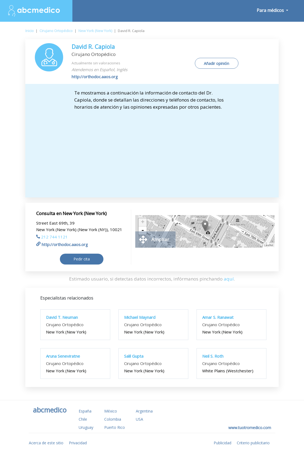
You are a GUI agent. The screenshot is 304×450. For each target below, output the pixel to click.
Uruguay (86, 427)
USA (139, 419)
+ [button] (143, 222)
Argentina (144, 411)
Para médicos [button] (271, 10)
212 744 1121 (52, 237)
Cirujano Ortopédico (56, 30)
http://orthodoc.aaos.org (95, 76)
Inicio (29, 30)
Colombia (112, 419)
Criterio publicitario (253, 442)
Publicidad (222, 442)
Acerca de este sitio (46, 442)
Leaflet (268, 245)
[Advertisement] (152, 151)
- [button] (143, 230)
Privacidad (78, 442)
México (110, 411)
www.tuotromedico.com (249, 427)
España (85, 411)
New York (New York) (95, 30)
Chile (83, 419)
